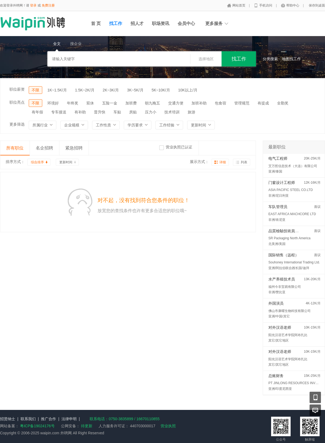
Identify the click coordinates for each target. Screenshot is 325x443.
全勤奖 (282, 103)
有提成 (263, 103)
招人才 (137, 23)
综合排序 (37, 162)
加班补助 (199, 103)
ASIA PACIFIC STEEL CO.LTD (290, 190)
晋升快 (99, 112)
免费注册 (48, 5)
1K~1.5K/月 (57, 90)
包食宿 (220, 103)
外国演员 (276, 303)
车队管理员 (277, 207)
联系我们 (28, 419)
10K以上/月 (187, 90)
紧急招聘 (74, 148)
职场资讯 (160, 23)
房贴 (133, 112)
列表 (244, 162)
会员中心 (186, 23)
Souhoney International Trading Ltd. (294, 262)
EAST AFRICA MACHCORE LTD (292, 214)
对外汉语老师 (279, 327)
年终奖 (72, 103)
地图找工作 (291, 59)
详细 (222, 162)
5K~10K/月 (161, 90)
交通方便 (175, 103)
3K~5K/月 (135, 90)
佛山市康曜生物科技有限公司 (289, 311)
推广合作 (48, 419)
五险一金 (109, 103)
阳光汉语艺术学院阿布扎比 (287, 335)
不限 (35, 90)
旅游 (191, 112)
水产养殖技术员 (281, 279)
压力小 (150, 112)
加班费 (131, 103)
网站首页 (239, 5)
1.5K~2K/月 (85, 90)
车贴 (117, 112)
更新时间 (65, 162)
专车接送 (58, 112)
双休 (90, 103)
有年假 (37, 112)
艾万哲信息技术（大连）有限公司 (292, 166)
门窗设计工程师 (281, 182)
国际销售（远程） (283, 255)
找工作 (115, 23)
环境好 (53, 103)
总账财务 (276, 376)
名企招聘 (44, 148)
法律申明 (69, 419)
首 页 (96, 23)
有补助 (80, 112)
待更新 (86, 426)
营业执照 (168, 426)
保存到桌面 (317, 5)
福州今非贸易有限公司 (284, 287)
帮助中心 (293, 5)
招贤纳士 (7, 419)
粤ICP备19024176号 (37, 426)
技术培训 (172, 112)
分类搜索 (270, 59)
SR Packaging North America (289, 238)
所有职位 (15, 148)
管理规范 (241, 103)
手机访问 (266, 5)
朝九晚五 (152, 103)
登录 (33, 5)
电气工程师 (277, 158)
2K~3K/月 (111, 90)
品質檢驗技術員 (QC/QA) (289, 231)
